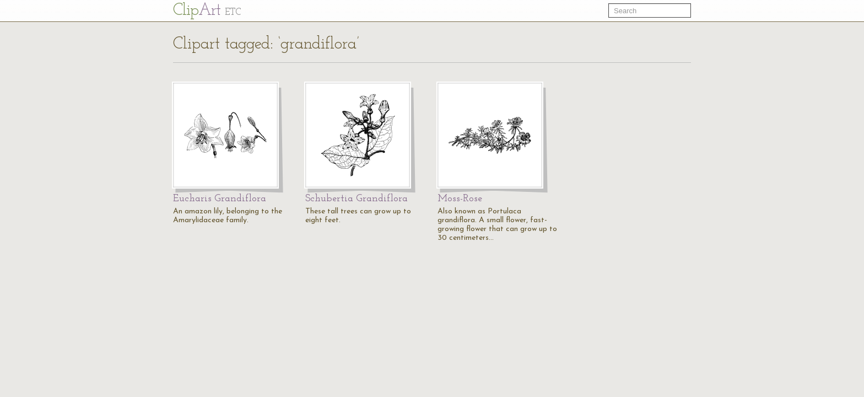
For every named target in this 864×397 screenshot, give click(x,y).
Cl (207, 10)
